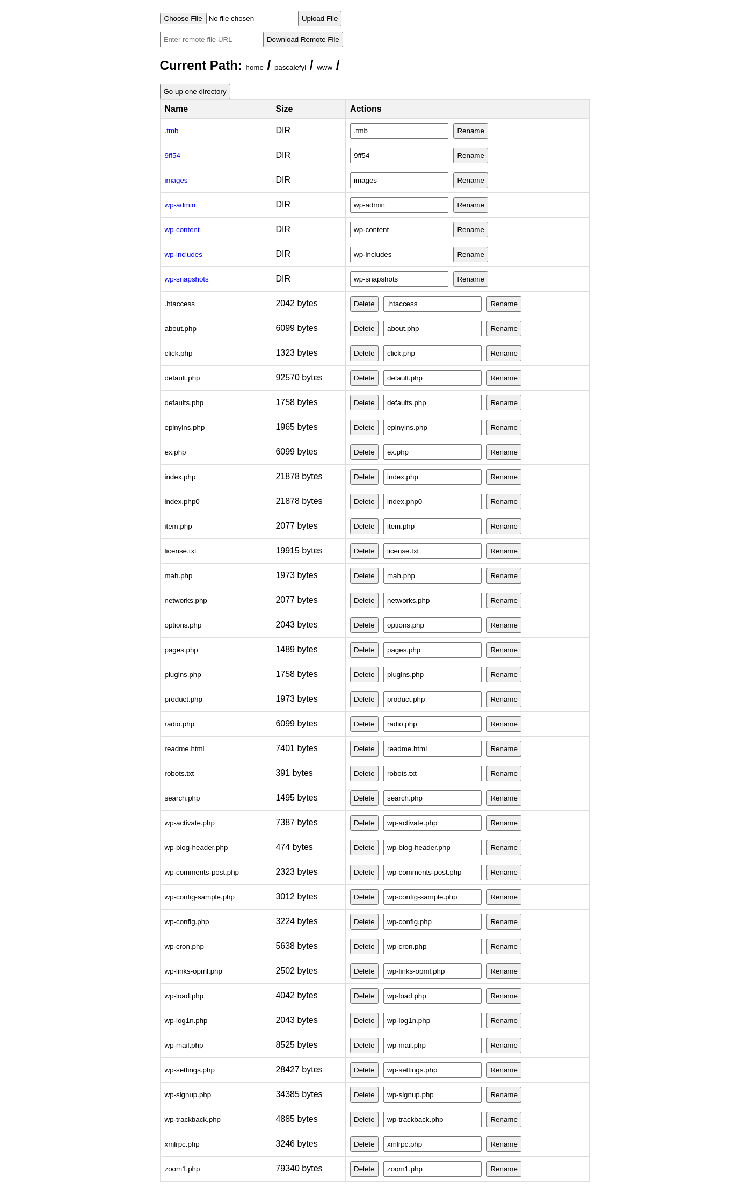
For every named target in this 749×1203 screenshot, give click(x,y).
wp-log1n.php (186, 1021)
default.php (182, 378)
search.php (182, 798)
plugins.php (183, 675)
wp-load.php (184, 996)
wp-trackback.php (193, 1119)
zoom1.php (182, 1169)
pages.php (181, 650)
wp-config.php (187, 922)
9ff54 (172, 156)
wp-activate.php (190, 823)
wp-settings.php (190, 1070)
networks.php (186, 600)
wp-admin (180, 205)
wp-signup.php (188, 1095)
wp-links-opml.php (193, 971)
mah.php (179, 576)
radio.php (180, 724)
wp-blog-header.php (196, 848)
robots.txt (179, 773)
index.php (180, 477)
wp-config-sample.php (200, 897)
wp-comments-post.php (202, 872)
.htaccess (180, 304)
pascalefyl (290, 67)
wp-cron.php (184, 946)
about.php (181, 329)
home (255, 67)
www (324, 67)
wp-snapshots (187, 279)
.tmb (172, 131)
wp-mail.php (184, 1045)
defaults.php (184, 403)
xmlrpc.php (182, 1144)
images (176, 180)
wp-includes (183, 254)
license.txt (181, 551)
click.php (179, 353)
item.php (178, 526)
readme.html (185, 749)
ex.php (175, 452)
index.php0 (182, 502)
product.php (183, 699)
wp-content (182, 230)
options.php (183, 625)
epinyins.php (185, 427)
